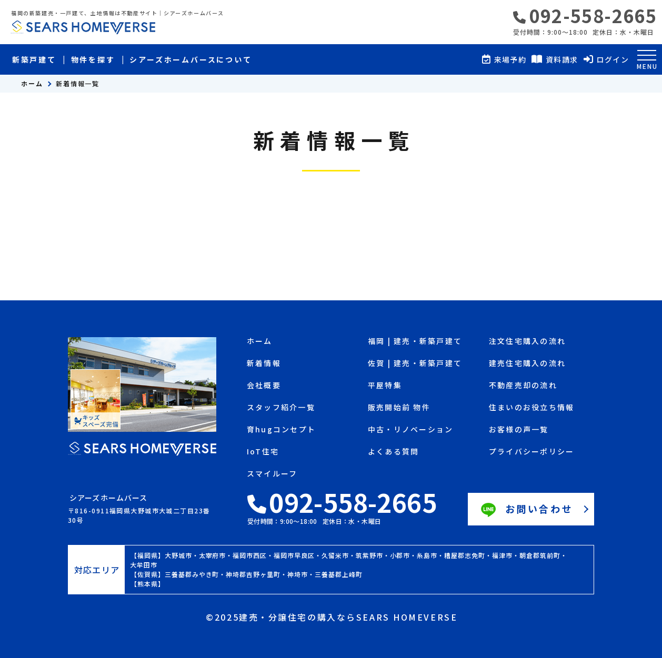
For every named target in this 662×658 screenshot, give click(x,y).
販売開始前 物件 (399, 407)
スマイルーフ (272, 474)
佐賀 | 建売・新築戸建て (415, 363)
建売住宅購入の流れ (527, 363)
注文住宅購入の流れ (527, 341)
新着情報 (264, 363)
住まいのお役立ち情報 (531, 407)
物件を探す (93, 59)
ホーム (32, 83)
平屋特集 (385, 385)
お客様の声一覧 (519, 430)
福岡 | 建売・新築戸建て (415, 341)
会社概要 (264, 385)
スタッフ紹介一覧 (281, 407)
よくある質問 (393, 452)
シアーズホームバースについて (190, 59)
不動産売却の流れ (523, 385)
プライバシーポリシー (531, 452)
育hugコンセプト (281, 430)
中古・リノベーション (410, 430)
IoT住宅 (263, 452)
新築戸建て (34, 59)
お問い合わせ (525, 510)
